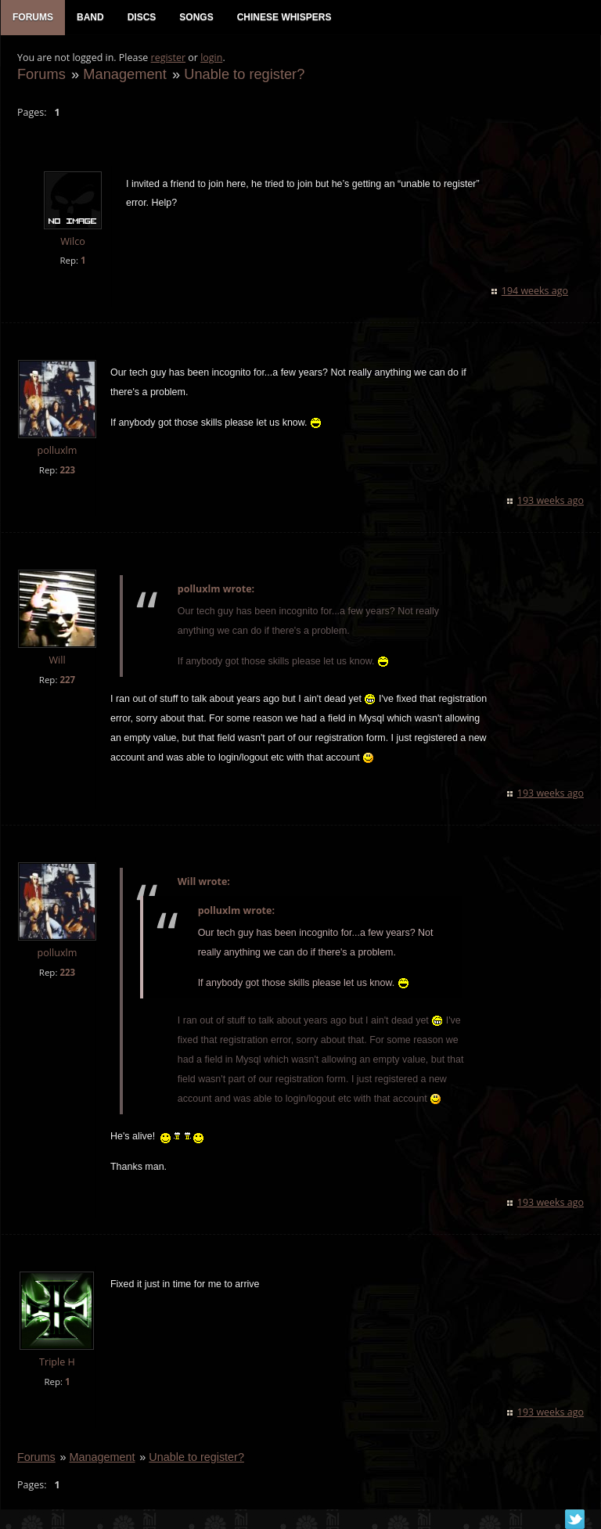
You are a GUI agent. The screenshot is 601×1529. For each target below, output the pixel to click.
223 (66, 471)
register (167, 59)
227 (66, 681)
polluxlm (57, 452)
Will (56, 661)
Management (123, 75)
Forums (40, 75)
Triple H (56, 1363)
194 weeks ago (535, 292)
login (210, 59)
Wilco (72, 243)
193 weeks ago (551, 502)
